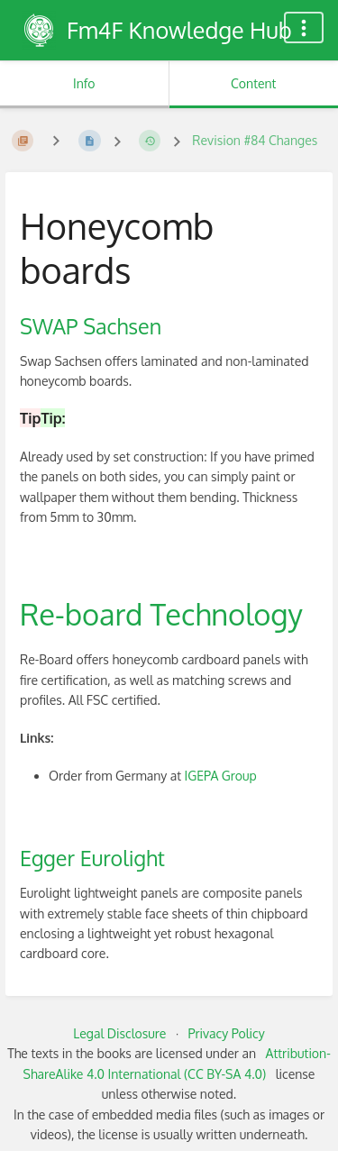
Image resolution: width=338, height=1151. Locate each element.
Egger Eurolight (92, 858)
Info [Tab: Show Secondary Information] (84, 83)
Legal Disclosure (119, 1033)
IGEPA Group (221, 775)
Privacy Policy (226, 1033)
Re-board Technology (161, 614)
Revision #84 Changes (254, 140)
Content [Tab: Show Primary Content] (253, 83)
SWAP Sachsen (90, 326)
